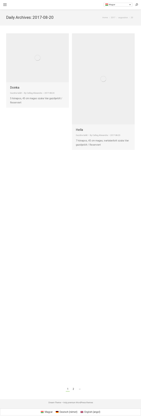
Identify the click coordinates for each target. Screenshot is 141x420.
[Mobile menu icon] (5, 4)
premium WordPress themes (80, 402)
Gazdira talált (16, 93)
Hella (79, 130)
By (33, 93)
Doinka (14, 87)
